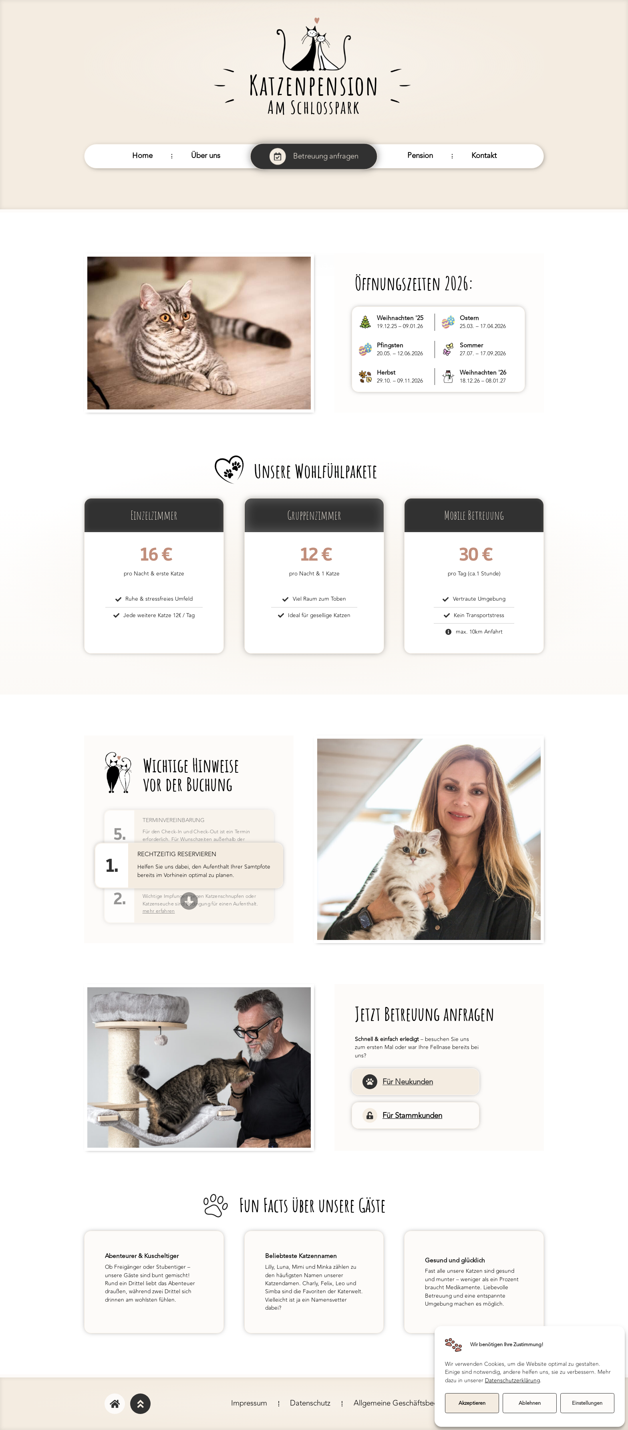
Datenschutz (310, 1403)
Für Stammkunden (412, 1115)
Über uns (205, 156)
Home (142, 156)
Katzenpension (314, 85)
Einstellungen (587, 1403)
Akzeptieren (472, 1403)
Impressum (249, 1403)
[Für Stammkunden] (369, 1115)
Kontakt (484, 156)
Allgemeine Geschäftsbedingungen (411, 1403)
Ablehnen (530, 1403)
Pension (420, 156)
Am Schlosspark (314, 106)
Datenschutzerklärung (512, 1380)
